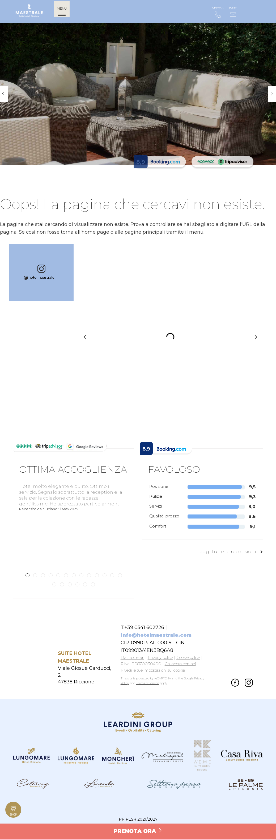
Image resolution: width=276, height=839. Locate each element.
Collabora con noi (180, 663)
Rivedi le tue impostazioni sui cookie (153, 670)
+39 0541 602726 (144, 627)
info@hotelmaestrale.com (156, 635)
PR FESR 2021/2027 (138, 819)
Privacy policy (160, 657)
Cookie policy (188, 657)
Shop (13, 810)
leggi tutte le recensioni (230, 551)
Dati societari (132, 657)
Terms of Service (147, 683)
